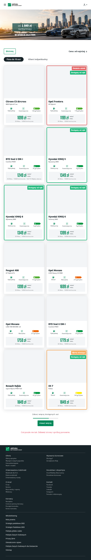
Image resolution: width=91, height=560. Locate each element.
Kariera (8, 487)
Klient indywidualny (38, 59)
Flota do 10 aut (14, 59)
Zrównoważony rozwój (13, 478)
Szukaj (10, 51)
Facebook (49, 485)
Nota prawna (10, 520)
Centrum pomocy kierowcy (14, 504)
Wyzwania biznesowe (54, 456)
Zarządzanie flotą (52, 461)
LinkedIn (49, 489)
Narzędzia (9, 501)
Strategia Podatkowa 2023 (15, 527)
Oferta (8, 456)
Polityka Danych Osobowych (16, 535)
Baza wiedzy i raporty (13, 489)
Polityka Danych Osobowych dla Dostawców (22, 546)
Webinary (9, 492)
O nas (7, 485)
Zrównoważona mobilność (16, 470)
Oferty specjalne (11, 458)
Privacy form (10, 539)
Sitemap (9, 550)
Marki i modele (11, 466)
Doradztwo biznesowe (53, 475)
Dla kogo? (49, 458)
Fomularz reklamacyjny (54, 494)
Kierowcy (9, 499)
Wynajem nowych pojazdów (15, 461)
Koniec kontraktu (11, 509)
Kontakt (49, 482)
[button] (78, 51)
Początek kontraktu (12, 506)
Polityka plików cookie (14, 531)
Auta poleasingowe (12, 463)
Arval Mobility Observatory (55, 473)
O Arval (8, 482)
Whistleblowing (11, 516)
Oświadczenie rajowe (13, 542)
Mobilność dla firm (12, 473)
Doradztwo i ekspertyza (55, 470)
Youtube (49, 487)
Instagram (49, 492)
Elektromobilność (11, 475)
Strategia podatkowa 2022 (15, 523)
